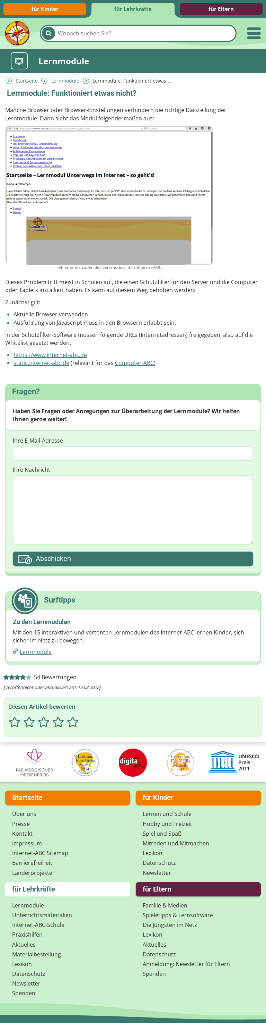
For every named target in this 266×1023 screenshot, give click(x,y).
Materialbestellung (36, 953)
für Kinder (45, 8)
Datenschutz (159, 862)
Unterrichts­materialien (42, 914)
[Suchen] (48, 33)
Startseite (27, 80)
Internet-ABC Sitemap (40, 852)
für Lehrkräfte (133, 8)
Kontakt (22, 833)
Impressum (27, 842)
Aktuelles (24, 944)
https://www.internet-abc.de (50, 354)
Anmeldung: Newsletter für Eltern (186, 963)
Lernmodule (65, 80)
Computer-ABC (134, 362)
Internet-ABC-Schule (38, 924)
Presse (21, 823)
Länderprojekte (32, 872)
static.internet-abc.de (41, 362)
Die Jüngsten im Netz (170, 924)
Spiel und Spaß (162, 833)
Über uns (24, 813)
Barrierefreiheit (32, 862)
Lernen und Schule (167, 813)
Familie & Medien (165, 905)
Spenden (23, 993)
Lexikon (152, 852)
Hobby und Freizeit (167, 823)
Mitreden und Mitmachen (176, 842)
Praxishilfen (27, 934)
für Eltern (221, 8)
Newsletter (157, 872)
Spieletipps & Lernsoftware (178, 914)
